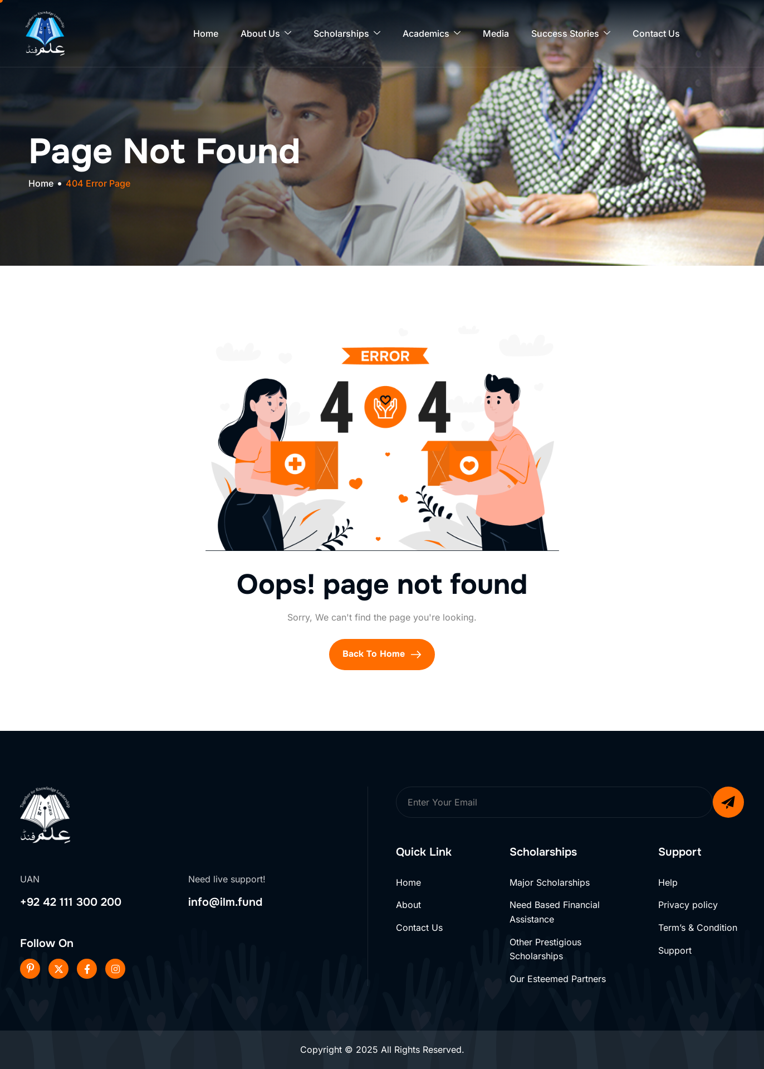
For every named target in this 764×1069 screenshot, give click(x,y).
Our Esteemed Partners (558, 978)
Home (205, 33)
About (408, 904)
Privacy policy (688, 904)
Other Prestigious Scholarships (545, 949)
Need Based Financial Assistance (555, 912)
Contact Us (656, 33)
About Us (266, 34)
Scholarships (347, 34)
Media (496, 33)
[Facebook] (87, 969)
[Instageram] (115, 969)
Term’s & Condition (697, 927)
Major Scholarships (550, 882)
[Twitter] (58, 969)
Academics (432, 34)
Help (668, 882)
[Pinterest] (30, 969)
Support (675, 950)
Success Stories (570, 34)
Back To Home (382, 654)
